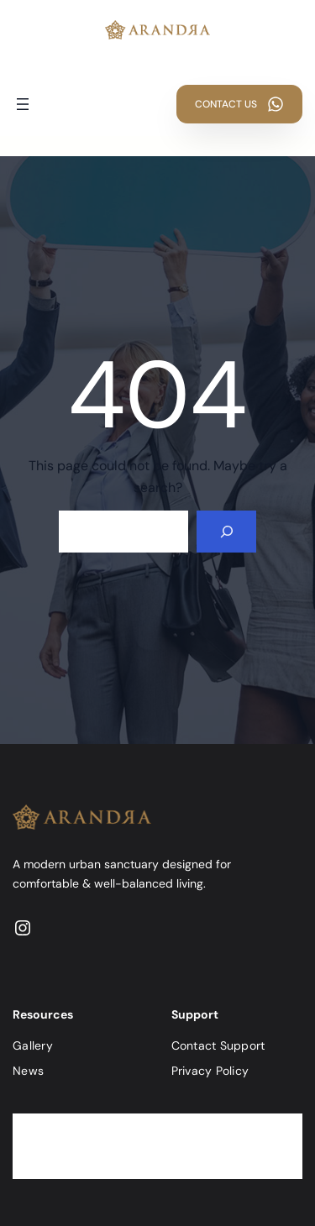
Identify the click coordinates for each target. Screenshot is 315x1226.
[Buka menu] (23, 104)
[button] (239, 104)
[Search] (226, 531)
